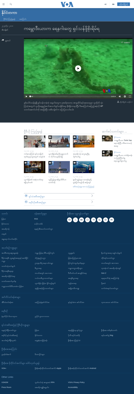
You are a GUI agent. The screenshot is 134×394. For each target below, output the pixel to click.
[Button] (6, 40)
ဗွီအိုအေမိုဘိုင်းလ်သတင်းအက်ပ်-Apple (48, 368)
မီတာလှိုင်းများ (40, 354)
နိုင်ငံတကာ (117, 137)
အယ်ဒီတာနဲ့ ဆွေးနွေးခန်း (10, 253)
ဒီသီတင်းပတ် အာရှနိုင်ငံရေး (77, 273)
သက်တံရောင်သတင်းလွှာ (109, 288)
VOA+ (4, 368)
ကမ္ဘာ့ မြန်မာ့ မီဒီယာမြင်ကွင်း (44, 253)
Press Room (6, 387)
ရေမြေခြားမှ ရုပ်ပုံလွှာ (75, 330)
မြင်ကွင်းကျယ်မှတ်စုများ (76, 263)
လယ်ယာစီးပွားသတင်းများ (44, 278)
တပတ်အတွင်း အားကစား (43, 273)
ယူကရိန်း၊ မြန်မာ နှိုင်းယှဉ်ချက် (45, 283)
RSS (36, 219)
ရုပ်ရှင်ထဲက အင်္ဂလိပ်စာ (76, 302)
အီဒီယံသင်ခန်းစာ (7, 302)
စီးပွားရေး (38, 268)
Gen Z (103, 273)
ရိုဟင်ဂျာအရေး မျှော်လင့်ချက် (111, 253)
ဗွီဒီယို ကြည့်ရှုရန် (9, 19)
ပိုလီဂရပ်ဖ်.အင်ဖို (74, 335)
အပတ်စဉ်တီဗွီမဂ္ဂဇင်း (9, 340)
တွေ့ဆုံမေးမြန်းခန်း (41, 340)
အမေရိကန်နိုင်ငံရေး (8, 276)
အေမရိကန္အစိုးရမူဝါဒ (42, 387)
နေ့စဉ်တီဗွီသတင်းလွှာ (9, 330)
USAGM (5, 382)
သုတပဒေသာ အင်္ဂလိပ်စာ (110, 302)
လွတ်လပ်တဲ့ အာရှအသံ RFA (44, 382)
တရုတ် (4, 234)
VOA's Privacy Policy (76, 382)
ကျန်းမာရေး (72, 283)
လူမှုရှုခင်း (71, 253)
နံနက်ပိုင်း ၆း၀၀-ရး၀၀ (9, 316)
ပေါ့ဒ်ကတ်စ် (38, 224)
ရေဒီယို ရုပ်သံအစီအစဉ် (10, 335)
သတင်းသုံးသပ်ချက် (8, 266)
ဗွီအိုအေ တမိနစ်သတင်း (109, 330)
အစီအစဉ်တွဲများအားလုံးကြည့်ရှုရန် (83, 187)
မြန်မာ (4, 219)
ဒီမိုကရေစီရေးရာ (7, 271)
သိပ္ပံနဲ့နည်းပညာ (40, 258)
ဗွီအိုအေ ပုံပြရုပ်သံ (74, 340)
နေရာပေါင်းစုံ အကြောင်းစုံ (110, 278)
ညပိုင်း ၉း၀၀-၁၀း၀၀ (42, 316)
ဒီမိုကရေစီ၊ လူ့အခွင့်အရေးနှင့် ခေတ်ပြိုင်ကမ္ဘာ (15, 259)
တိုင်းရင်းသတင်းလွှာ (108, 258)
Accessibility (73, 387)
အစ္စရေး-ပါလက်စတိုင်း (9, 239)
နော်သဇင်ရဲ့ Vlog (107, 335)
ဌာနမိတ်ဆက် (6, 354)
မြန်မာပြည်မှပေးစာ (74, 258)
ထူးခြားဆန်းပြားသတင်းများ (44, 288)
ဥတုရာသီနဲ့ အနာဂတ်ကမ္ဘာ (44, 263)
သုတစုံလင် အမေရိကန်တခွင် (111, 268)
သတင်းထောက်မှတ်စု (9, 281)
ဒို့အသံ (103, 283)
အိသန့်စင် (5, 30)
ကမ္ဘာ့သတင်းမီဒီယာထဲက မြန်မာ (13, 286)
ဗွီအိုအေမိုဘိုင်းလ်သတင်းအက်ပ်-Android (82, 368)
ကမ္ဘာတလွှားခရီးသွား (75, 268)
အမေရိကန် (5, 229)
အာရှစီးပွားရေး (73, 278)
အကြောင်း (22, 19)
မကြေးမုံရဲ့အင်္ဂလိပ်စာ (42, 302)
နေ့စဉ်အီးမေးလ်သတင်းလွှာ (43, 229)
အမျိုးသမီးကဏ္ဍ (73, 288)
